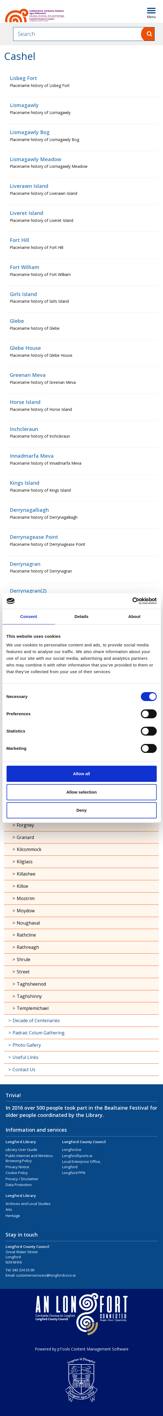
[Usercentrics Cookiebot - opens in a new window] (132, 601)
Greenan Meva (28, 375)
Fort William (24, 267)
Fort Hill (19, 240)
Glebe (17, 320)
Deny (81, 810)
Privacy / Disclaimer (22, 1178)
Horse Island (25, 402)
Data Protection (19, 1184)
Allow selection (81, 792)
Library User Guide (21, 1149)
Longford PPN (73, 1172)
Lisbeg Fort (23, 78)
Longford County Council (84, 1141)
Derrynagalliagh (29, 509)
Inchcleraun (24, 429)
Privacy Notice (17, 1166)
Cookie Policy (17, 1172)
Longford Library (21, 1141)
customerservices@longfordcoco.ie (46, 1275)
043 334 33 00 (23, 1269)
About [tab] (134, 616)
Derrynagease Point (34, 537)
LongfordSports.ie (77, 1155)
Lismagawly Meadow (35, 159)
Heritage (13, 1215)
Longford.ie (71, 1149)
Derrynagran (25, 564)
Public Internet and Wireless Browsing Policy (29, 1158)
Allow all (81, 773)
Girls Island (23, 294)
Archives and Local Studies (28, 1203)
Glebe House (25, 348)
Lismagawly (24, 105)
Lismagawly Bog (30, 132)
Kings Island (24, 482)
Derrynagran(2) (28, 590)
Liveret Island (26, 213)
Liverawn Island (29, 186)
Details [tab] (82, 616)
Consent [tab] (28, 616)
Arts (9, 1209)
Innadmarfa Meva (32, 455)
